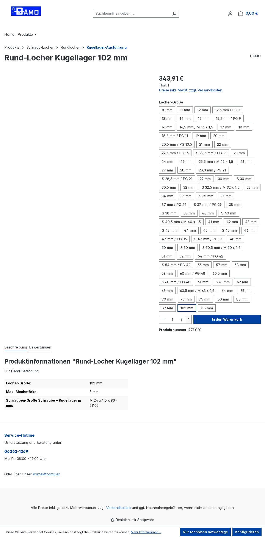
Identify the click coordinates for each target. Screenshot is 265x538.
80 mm (223, 299)
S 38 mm (169, 213)
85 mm (242, 299)
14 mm (185, 118)
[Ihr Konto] (230, 13)
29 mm (205, 179)
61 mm (203, 282)
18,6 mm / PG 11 (175, 136)
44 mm (190, 230)
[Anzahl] (172, 319)
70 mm (167, 299)
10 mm (167, 110)
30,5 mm (169, 187)
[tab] (15, 347)
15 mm (203, 118)
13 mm (167, 118)
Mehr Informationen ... (146, 532)
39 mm (189, 213)
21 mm (204, 144)
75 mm (204, 299)
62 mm (242, 282)
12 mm (202, 110)
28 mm (185, 170)
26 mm (245, 161)
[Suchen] (174, 13)
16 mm (167, 127)
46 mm (250, 230)
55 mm (203, 265)
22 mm (222, 144)
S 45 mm (229, 230)
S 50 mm (187, 247)
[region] (77, 120)
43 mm (251, 222)
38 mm (234, 204)
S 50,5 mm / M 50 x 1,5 (221, 247)
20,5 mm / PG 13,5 (177, 144)
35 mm (185, 196)
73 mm (186, 299)
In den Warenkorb (227, 319)
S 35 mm (206, 196)
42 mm (232, 222)
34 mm (167, 196)
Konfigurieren (247, 532)
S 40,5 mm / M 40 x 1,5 (181, 222)
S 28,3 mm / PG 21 (177, 179)
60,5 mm (220, 273)
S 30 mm (244, 179)
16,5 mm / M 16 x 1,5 (196, 127)
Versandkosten (118, 508)
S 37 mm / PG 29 (208, 204)
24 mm (167, 161)
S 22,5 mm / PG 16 (211, 153)
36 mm (226, 196)
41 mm (213, 222)
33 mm (252, 187)
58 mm (240, 265)
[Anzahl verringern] (163, 319)
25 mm (185, 161)
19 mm (200, 136)
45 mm (209, 230)
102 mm (186, 308)
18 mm (243, 127)
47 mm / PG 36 (174, 239)
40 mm (208, 213)
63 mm (167, 290)
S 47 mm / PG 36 (208, 239)
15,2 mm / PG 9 (228, 118)
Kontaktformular (46, 474)
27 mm (167, 170)
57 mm (221, 265)
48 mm (235, 239)
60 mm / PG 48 (192, 273)
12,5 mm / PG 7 (227, 110)
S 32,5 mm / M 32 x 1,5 (220, 187)
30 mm (223, 179)
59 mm (167, 273)
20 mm (218, 136)
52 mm (185, 256)
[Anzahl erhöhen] (181, 319)
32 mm (188, 187)
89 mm (167, 308)
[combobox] (131, 13)
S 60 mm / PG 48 (176, 282)
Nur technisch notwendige (205, 532)
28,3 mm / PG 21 (212, 170)
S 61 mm (223, 282)
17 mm (225, 127)
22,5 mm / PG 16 (175, 153)
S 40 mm (228, 213)
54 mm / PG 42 (210, 256)
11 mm (185, 110)
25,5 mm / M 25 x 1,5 (216, 161)
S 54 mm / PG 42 (176, 265)
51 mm (167, 256)
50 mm (167, 247)
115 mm (207, 308)
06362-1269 (16, 451)
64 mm (227, 290)
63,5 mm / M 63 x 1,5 (197, 290)
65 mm (245, 290)
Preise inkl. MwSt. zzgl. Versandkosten (190, 90)
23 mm (239, 153)
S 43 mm (169, 230)
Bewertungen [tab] (40, 347)
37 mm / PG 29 (174, 204)
